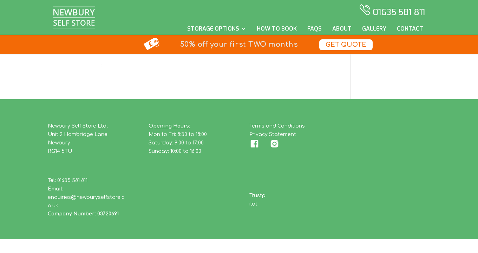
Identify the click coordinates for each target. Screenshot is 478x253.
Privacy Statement (272, 134)
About (342, 29)
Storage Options (213, 29)
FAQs (314, 29)
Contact (410, 29)
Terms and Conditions (277, 126)
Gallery (374, 29)
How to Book (277, 29)
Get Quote (346, 44)
